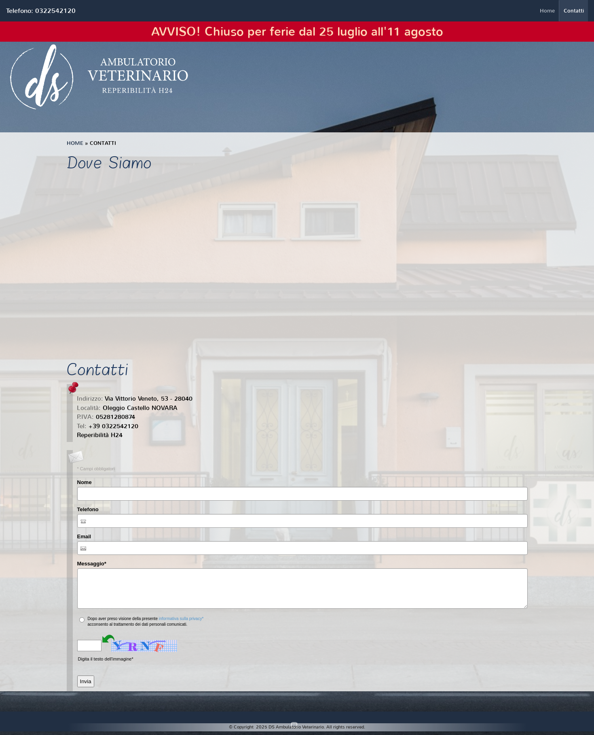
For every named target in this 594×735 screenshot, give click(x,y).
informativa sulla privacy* (181, 618)
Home (547, 10)
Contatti (574, 10)
